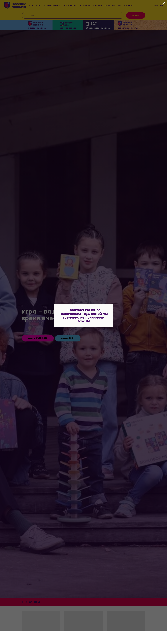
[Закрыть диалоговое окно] (163, 3)
